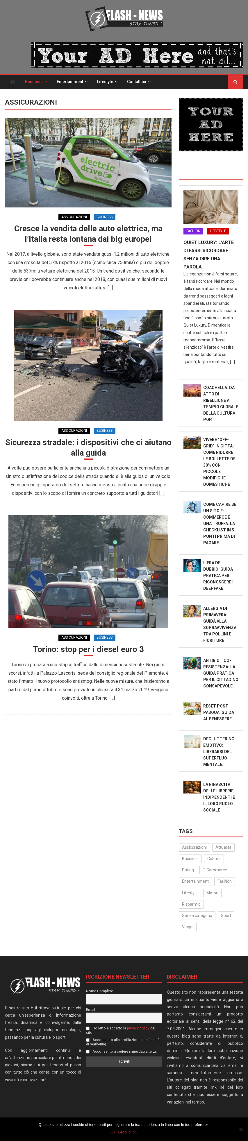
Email (90, 1009)
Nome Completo (99, 991)
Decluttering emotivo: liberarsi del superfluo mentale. (218, 752)
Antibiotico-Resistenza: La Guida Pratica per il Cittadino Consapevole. (220, 673)
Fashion (193, 231)
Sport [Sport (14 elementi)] (226, 915)
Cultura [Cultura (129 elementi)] (214, 858)
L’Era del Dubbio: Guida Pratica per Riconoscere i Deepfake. (218, 575)
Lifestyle (105, 81)
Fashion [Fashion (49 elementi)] (224, 881)
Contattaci (136, 81)
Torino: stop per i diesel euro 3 (88, 650)
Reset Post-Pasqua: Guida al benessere (218, 712)
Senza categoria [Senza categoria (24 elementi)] (197, 915)
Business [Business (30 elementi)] (190, 858)
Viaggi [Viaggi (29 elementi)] (187, 927)
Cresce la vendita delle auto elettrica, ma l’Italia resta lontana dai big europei (88, 234)
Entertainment (70, 81)
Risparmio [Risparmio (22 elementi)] (191, 904)
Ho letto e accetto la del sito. (120, 1030)
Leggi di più (128, 1132)
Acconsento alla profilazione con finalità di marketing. (123, 1042)
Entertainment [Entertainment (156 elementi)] (195, 881)
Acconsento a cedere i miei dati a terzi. (121, 1051)
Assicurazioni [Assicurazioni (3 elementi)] (194, 847)
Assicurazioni (74, 217)
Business (34, 81)
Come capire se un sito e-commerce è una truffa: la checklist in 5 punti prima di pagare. (219, 523)
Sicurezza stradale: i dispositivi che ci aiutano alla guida (88, 448)
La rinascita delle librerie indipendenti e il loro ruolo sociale (219, 797)
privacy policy (138, 1028)
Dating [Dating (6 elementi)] (188, 870)
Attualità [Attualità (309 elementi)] (223, 847)
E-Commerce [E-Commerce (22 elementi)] (215, 870)
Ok (112, 1132)
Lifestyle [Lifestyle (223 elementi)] (190, 893)
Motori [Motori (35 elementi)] (212, 893)
